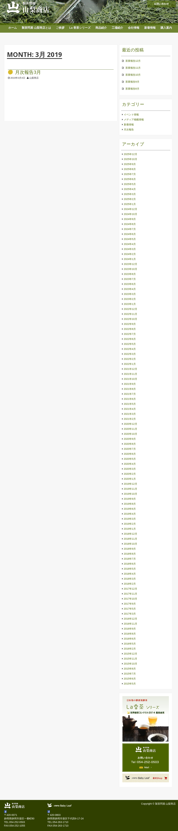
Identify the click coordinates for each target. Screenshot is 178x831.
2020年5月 (130, 458)
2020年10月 (130, 433)
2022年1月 (130, 364)
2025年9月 (130, 164)
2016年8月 (130, 633)
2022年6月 (130, 339)
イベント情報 (131, 114)
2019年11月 (130, 488)
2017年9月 (130, 603)
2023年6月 (130, 284)
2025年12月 (130, 154)
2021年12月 (130, 369)
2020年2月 (130, 473)
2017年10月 (130, 598)
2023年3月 (130, 294)
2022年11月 (130, 314)
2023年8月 (130, 274)
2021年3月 (130, 413)
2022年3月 (130, 354)
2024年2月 (130, 254)
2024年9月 (130, 219)
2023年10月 (130, 269)
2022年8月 (130, 329)
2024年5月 (130, 239)
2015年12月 (130, 653)
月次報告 (129, 129)
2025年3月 (130, 194)
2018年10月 (130, 543)
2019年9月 (130, 498)
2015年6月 (130, 678)
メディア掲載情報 (134, 119)
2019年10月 (130, 493)
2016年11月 (130, 623)
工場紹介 (117, 27)
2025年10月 (130, 159)
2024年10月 (130, 214)
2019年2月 (130, 523)
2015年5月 (130, 683)
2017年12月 (130, 588)
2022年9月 (130, 324)
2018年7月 (130, 558)
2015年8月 (130, 668)
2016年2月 (130, 648)
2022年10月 (130, 319)
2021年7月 (130, 393)
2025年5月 (130, 184)
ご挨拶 (60, 27)
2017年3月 (130, 613)
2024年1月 (130, 259)
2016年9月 (130, 628)
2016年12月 (130, 618)
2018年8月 (130, 553)
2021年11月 (130, 374)
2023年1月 (130, 304)
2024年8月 (130, 224)
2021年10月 (130, 379)
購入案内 (166, 27)
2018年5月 (130, 568)
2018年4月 (130, 573)
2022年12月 (130, 309)
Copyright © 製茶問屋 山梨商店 (158, 803)
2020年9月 (130, 438)
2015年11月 (130, 658)
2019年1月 (130, 528)
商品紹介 (101, 27)
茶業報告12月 (133, 60)
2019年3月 (130, 518)
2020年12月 (130, 423)
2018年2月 (130, 583)
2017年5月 (130, 608)
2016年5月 (130, 643)
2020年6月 (130, 453)
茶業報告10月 (133, 74)
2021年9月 (130, 383)
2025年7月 (130, 174)
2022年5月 (130, 344)
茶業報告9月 (132, 81)
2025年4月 (130, 189)
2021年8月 (130, 388)
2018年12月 (130, 533)
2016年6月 (130, 638)
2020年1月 (130, 478)
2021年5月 (130, 403)
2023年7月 (130, 279)
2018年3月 (130, 578)
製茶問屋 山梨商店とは (36, 27)
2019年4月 (130, 513)
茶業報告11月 (133, 67)
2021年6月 (130, 398)
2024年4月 (130, 244)
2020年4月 (130, 463)
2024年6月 (130, 234)
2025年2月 (130, 199)
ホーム (12, 27)
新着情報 (150, 27)
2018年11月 (130, 538)
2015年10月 (130, 663)
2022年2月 (130, 359)
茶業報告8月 (132, 88)
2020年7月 (130, 448)
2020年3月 (130, 468)
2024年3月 (130, 249)
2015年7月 (130, 673)
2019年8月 (130, 503)
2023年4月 (130, 289)
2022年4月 (130, 349)
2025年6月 (130, 179)
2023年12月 (130, 264)
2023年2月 (130, 299)
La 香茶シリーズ (80, 27)
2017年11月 (130, 593)
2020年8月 (130, 443)
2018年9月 (130, 548)
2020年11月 (130, 428)
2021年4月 (130, 408)
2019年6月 (130, 508)
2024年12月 (130, 209)
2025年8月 (130, 169)
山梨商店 (34, 78)
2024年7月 (130, 229)
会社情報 (133, 27)
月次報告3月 (28, 72)
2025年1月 (130, 204)
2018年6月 (130, 563)
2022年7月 (130, 334)
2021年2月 (130, 418)
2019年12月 (130, 483)
